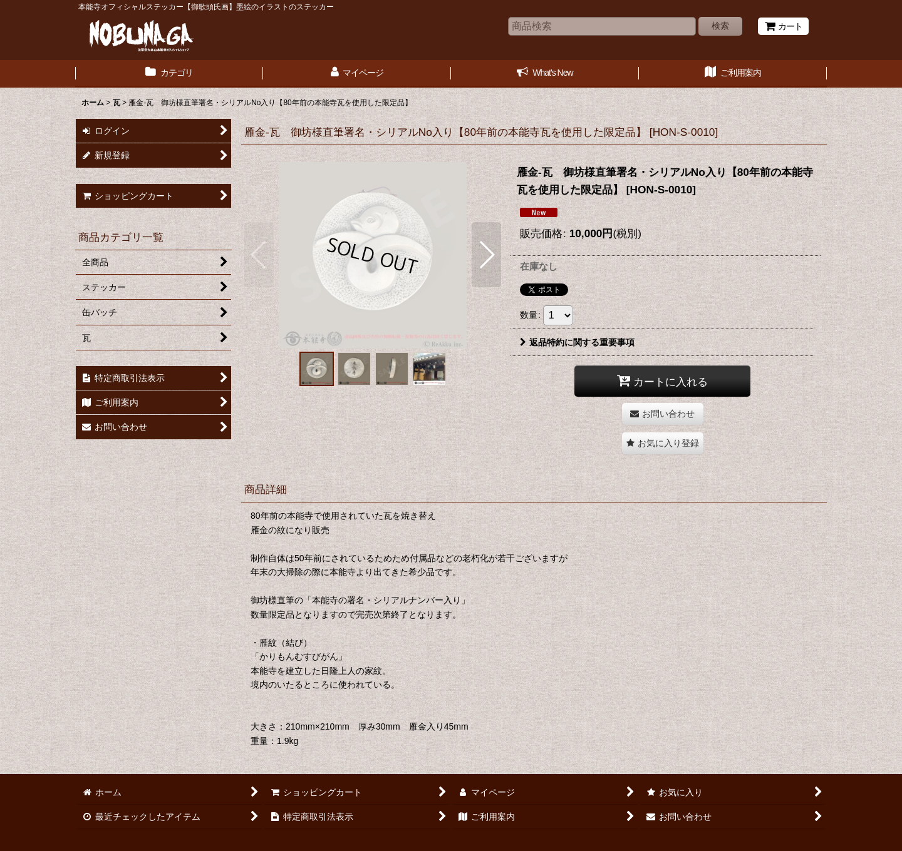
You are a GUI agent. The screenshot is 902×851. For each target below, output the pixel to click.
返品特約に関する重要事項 (577, 342)
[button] (259, 254)
